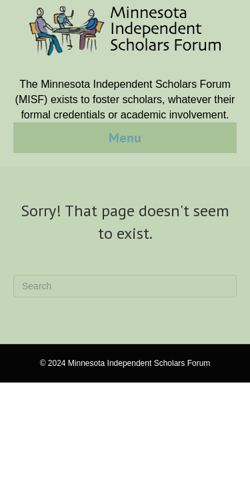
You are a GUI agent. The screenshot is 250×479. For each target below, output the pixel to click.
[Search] (125, 286)
